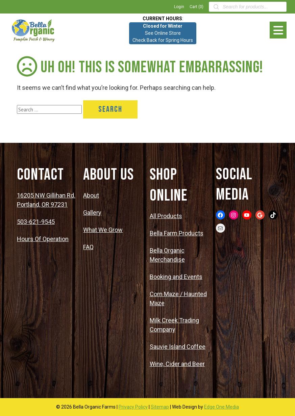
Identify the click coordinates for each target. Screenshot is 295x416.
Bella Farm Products (176, 233)
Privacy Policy (133, 407)
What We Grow (103, 229)
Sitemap (160, 407)
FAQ (88, 247)
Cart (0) (196, 6)
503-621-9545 (36, 221)
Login (179, 6)
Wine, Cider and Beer (177, 363)
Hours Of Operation (43, 238)
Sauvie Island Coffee (177, 346)
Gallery (92, 212)
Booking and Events (176, 276)
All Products (166, 215)
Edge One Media (221, 407)
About (91, 195)
